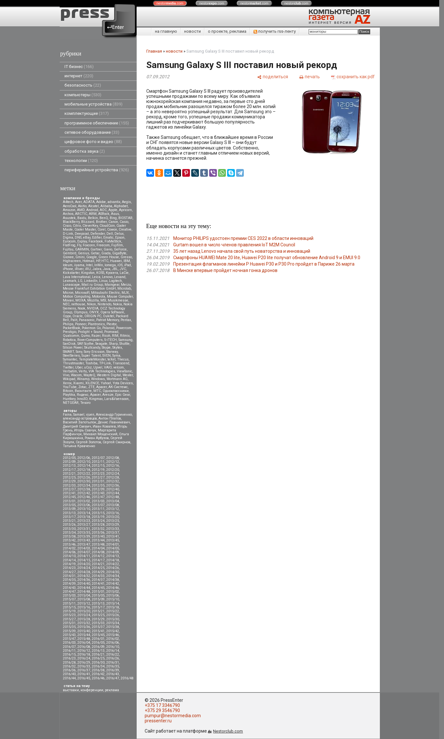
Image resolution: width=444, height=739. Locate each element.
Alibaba (106, 206)
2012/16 (112, 465)
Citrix (77, 226)
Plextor (111, 324)
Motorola (98, 296)
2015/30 (112, 619)
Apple (112, 210)
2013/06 (83, 505)
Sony (79, 352)
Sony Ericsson (94, 352)
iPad (127, 265)
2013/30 (69, 529)
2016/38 (98, 670)
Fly (79, 245)
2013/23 (83, 521)
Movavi (68, 300)
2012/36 (112, 485)
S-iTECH (110, 340)
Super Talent (91, 355)
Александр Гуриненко (114, 414)
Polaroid (108, 328)
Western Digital (109, 375)
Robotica (69, 340)
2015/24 (83, 615)
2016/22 (112, 654)
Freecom (103, 245)
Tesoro (85, 403)
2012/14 (83, 465)
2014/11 (83, 556)
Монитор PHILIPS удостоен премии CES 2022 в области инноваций (243, 238)
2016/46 (98, 678)
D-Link (68, 234)
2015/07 (69, 599)
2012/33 (69, 485)
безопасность (82, 85)
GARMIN (82, 249)
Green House (108, 257)
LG (80, 281)
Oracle (78, 316)
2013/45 (112, 540)
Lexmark (69, 281)
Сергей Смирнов (116, 442)
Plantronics (96, 324)
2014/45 (98, 588)
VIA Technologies (102, 371)
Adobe (101, 202)
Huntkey (69, 399)
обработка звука (84, 151)
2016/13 (98, 651)
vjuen (90, 414)
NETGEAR (71, 403)
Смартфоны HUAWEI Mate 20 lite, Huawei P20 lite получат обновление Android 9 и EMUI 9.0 (266, 257)
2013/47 (83, 544)
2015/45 (98, 635)
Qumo (85, 336)
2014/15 (83, 560)
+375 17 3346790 (162, 705)
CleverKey (90, 226)
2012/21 (69, 473)
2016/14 (112, 651)
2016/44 (69, 678)
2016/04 (83, 643)
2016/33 (83, 666)
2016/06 (112, 643)
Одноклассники (116, 391)
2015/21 (98, 611)
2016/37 (83, 670)
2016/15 (69, 654)
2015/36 (83, 627)
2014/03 (83, 548)
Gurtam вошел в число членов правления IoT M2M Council (234, 244)
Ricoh (106, 336)
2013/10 (83, 509)
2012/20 (112, 470)
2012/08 (112, 458)
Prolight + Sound (90, 332)
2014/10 (69, 556)
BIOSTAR (125, 218)
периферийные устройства (96, 169)
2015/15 (69, 607)
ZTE (91, 387)
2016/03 (69, 643)
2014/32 (83, 576)
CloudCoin (107, 226)
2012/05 (69, 458)
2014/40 (83, 584)
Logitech (115, 281)
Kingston (88, 273)
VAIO (108, 367)
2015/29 (98, 619)
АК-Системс (118, 387)
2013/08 (112, 505)
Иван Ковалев (104, 426)
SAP (79, 344)
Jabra (96, 269)
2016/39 (112, 670)
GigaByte (119, 253)
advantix (113, 202)
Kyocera (112, 273)
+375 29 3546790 (162, 710)
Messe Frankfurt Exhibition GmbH (89, 288)
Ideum (68, 265)
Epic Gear (122, 395)
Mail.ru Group (92, 285)
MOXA (80, 300)
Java (106, 269)
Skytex (117, 347)
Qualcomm (71, 336)
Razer (95, 336)
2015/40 (83, 631)
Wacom (76, 375)
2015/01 (98, 592)
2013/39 (83, 536)
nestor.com (170, 3)
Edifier (97, 237)
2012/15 (98, 465)
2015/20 (83, 611)
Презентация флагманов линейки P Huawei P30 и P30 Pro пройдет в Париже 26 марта (263, 264)
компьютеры (82, 94)
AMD (81, 210)
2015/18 (112, 607)
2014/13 (112, 556)
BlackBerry (71, 222)
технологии (81, 160)
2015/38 (112, 627)
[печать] (309, 77)
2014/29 (98, 572)
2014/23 (69, 568)
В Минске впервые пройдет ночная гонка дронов (225, 270)
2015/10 (112, 599)
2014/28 (83, 572)
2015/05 (98, 595)
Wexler (128, 375)
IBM (127, 261)
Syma (116, 355)
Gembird (69, 253)
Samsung (125, 340)
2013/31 (83, 529)
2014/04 (98, 548)
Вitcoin (68, 391)
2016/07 (69, 647)
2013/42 (69, 540)
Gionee (68, 257)
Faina (67, 414)
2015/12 (83, 603)
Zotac (82, 387)
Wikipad (69, 379)
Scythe (89, 344)
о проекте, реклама (227, 31)
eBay (86, 237)
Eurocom (69, 241)
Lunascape (71, 285)
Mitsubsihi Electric (105, 293)
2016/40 (69, 674)
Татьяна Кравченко (79, 446)
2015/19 (69, 611)
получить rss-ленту (274, 31)
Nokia (117, 304)
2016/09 (98, 647)
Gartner (96, 249)
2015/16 (83, 607)
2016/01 (98, 639)
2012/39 (98, 489)
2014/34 (112, 576)
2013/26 (69, 524)
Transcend (121, 363)
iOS (120, 265)
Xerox (67, 383)
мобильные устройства (93, 104)
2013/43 (83, 540)
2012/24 (112, 473)
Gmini (80, 257)
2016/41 (83, 674)
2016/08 (83, 647)
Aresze (108, 395)
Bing (113, 218)
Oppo (67, 316)
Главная (154, 51)
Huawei (116, 261)
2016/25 (98, 658)
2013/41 (112, 536)
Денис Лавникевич (114, 422)
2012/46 (83, 497)
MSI (103, 300)
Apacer (95, 395)
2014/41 (98, 584)
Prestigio (69, 332)
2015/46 (112, 635)
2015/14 (112, 603)
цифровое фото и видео (93, 141)
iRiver (79, 269)
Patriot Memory (107, 320)
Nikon (91, 304)
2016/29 (83, 662)
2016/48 (127, 678)
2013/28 (98, 524)
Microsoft (82, 293)
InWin (98, 265)
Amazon (69, 210)
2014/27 (69, 572)
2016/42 (98, 674)
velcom (118, 367)
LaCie (124, 273)
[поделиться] (272, 77)
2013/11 (98, 509)
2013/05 (69, 505)
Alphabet (121, 206)
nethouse (78, 304)
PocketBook (71, 328)
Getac (95, 253)
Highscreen (72, 261)
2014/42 (112, 584)
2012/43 (98, 493)
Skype (106, 347)
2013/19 (98, 517)
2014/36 (83, 580)
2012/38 (83, 489)
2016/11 (69, 651)
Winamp (83, 379)
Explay (82, 241)
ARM (93, 214)
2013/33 (112, 529)
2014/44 (83, 588)
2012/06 (83, 458)
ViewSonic (124, 371)
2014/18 (112, 560)
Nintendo (104, 304)
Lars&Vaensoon (116, 399)
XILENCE (92, 383)
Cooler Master (85, 229)
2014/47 (69, 592)
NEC (66, 304)
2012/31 (98, 481)
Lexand (119, 277)
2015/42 (112, 631)
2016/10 (112, 647)
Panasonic (87, 320)
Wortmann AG (117, 379)
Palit (74, 320)
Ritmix (125, 336)
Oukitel (108, 316)
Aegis (126, 202)
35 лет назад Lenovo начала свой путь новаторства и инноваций (241, 251)
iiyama (79, 265)
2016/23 (69, 658)
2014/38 (112, 580)
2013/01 (69, 501)
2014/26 (112, 568)
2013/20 (112, 517)
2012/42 (83, 493)
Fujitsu (68, 249)
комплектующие (86, 113)
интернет (78, 75)
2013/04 (112, 501)
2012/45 (69, 497)
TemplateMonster (92, 359)
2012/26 (83, 477)
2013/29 (112, 524)
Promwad (111, 332)
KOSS (100, 273)
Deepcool (82, 234)
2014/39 (69, 584)
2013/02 (83, 501)
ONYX (94, 312)
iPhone (68, 269)
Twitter (68, 367)
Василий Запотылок (79, 422)
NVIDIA (92, 308)
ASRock (103, 214)
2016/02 (112, 639)
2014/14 (69, 560)
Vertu (83, 371)
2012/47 (98, 497)
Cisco (67, 226)
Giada (106, 253)
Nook (81, 308)
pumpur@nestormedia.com (173, 715)
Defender (97, 234)
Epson (119, 237)
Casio (124, 222)
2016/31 (112, 662)
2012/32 (112, 481)
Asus (115, 214)
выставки (71, 690)
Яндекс (83, 395)
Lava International (76, 277)
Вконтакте (83, 391)
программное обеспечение (96, 123)
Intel (89, 265)
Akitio (82, 206)
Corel (102, 229)
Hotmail (88, 261)
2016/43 (112, 674)
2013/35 (83, 533)
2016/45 (83, 678)
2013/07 (98, 505)
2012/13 (69, 465)
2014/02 (69, 548)
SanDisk (69, 344)
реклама (112, 690)
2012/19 (98, 470)
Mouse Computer (120, 296)
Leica (96, 277)
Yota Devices (123, 383)
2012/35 (98, 485)
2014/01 (112, 544)
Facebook (96, 241)
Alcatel (93, 206)
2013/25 (112, 521)
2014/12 (98, 556)
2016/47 (112, 678)
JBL (115, 269)
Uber (78, 367)
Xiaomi (78, 383)
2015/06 (112, 595)
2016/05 (98, 643)
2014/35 (69, 580)
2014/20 (83, 564)
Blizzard (87, 222)
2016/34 (98, 666)
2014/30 (112, 572)
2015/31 (69, 623)
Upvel (97, 367)
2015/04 (83, 595)
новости (192, 31)
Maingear (112, 285)
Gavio (108, 249)
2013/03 (98, 501)
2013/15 (98, 513)
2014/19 (69, 564)
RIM (115, 336)
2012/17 (69, 470)
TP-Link (105, 363)
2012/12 (112, 462)
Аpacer (101, 387)
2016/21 (98, 654)
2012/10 (83, 462)
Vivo (66, 375)
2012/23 (98, 473)
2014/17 (98, 560)
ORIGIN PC (92, 316)
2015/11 (69, 603)
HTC (104, 261)
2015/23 (69, 615)
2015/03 (69, 595)
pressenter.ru (158, 720)
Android (92, 210)
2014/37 (98, 580)
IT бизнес (79, 66)
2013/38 (69, 536)
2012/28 (112, 477)
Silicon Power (72, 347)
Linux (103, 281)
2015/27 (69, 619)
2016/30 (98, 662)
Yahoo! (106, 383)
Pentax (126, 320)
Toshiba (91, 363)
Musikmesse (118, 300)
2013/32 (98, 529)
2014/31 (69, 576)
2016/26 (112, 658)
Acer (78, 202)
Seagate (101, 344)
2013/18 (83, 517)
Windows (98, 379)
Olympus (81, 312)
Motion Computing (76, 296)
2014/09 (112, 552)
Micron (68, 293)
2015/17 (98, 607)
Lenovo (107, 277)
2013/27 (83, 524)
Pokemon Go (91, 328)
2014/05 (112, 548)
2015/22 (112, 611)
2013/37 (112, 533)
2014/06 (69, 552)
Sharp (113, 344)
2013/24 (98, 521)
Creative (125, 229)
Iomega (110, 265)
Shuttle (124, 344)
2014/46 (112, 588)
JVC (123, 269)
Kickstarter (71, 273)
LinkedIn (91, 281)
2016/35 (112, 666)
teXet (111, 359)
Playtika (69, 395)
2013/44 (98, 540)
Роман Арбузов (97, 438)
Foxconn (89, 245)
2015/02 (112, 592)
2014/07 (83, 552)
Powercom (124, 328)
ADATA (89, 202)
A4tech (68, 202)
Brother (101, 222)
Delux (119, 234)
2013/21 (69, 521)
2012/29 (69, 481)
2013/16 (112, 513)
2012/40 (112, 489)
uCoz (88, 367)
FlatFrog (69, 245)
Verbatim (70, 371)
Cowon (112, 229)
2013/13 (69, 513)
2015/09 (98, 599)
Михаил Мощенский (100, 434)
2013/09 (69, 509)
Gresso (126, 257)
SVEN (106, 355)
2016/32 (69, 666)
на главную (166, 31)
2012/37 (69, 489)
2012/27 (98, 477)
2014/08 (98, 552)
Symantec (70, 359)
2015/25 (98, 615)
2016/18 (83, 654)
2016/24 (83, 658)
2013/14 (83, 513)
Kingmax (96, 399)
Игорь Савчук (85, 430)
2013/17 (69, 517)
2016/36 (69, 670)
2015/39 (69, 631)
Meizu (126, 285)
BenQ (103, 218)
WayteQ (89, 375)
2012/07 (98, 458)
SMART (68, 352)
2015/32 (83, 623)
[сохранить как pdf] (353, 77)
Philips (68, 324)
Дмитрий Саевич (77, 426)
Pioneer (80, 324)
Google (91, 257)
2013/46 (69, 544)
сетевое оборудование (91, 132)
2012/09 (69, 462)
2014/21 (98, 564)
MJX (125, 293)
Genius (83, 253)
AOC (103, 210)
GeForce (120, 249)
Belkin (93, 218)
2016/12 (83, 651)
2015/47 (69, 639)
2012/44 (112, 493)
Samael (78, 414)
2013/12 (112, 509)
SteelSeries (71, 355)
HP (98, 261)
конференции (92, 690)
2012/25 (69, 477)
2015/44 (83, 635)
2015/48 (83, 639)
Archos (68, 214)
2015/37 (98, 627)
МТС (97, 391)
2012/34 (83, 485)
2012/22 (83, 473)
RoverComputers (90, 340)
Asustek (69, 218)
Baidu (81, 218)
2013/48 (98, 544)
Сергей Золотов (88, 442)
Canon (113, 222)
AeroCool (69, 206)
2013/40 (98, 536)
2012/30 (83, 481)
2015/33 (98, 623)
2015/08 (83, 599)
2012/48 (112, 497)
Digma (68, 237)
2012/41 (69, 493)
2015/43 (69, 635)
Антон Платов (109, 418)
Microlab (124, 288)
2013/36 (98, 533)
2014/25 (98, 568)
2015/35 (69, 627)
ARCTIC (81, 214)
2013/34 (69, 533)
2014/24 (83, 568)
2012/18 (83, 470)
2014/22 (112, 564)
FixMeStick (113, 241)
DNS (78, 237)
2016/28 (69, 662)
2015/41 (98, 631)
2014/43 (69, 588)
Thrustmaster (73, 363)
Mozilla (93, 300)
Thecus (123, 359)
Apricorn (125, 210)
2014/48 (83, 592)
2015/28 (83, 619)
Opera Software (112, 312)
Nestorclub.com (228, 731)
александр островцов (80, 418)
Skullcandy (92, 347)
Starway (112, 352)
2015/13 (98, 603)
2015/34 (112, 623)
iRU (88, 269)
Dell (110, 234)
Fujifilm (117, 245)
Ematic (108, 237)
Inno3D (82, 399)
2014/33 (98, 576)
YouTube (70, 387)
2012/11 (98, 462)
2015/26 (112, 615)
